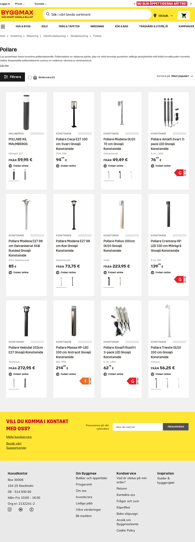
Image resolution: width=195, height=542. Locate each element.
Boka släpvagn (127, 514)
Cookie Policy (126, 530)
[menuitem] (3, 26)
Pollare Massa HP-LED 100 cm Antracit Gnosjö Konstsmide (73, 352)
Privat (18, 3)
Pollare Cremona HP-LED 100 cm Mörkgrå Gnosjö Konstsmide (166, 246)
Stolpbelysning (79, 35)
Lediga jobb (84, 503)
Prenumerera (176, 426)
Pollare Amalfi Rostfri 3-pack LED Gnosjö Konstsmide (120, 352)
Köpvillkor (123, 507)
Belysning (32, 35)
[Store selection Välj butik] (163, 16)
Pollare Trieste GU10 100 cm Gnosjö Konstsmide (166, 352)
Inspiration (165, 473)
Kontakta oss (126, 495)
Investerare (84, 497)
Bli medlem (84, 516)
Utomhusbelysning (54, 35)
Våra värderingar (88, 510)
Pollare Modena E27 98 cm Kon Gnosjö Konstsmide (73, 246)
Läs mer (4, 65)
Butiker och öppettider (91, 478)
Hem (2, 35)
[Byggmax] (17, 14)
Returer (122, 488)
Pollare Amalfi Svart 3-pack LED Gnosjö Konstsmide (168, 144)
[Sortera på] (174, 76)
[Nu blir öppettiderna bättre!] (163, 4)
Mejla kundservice (19, 437)
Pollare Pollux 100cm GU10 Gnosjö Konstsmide (119, 246)
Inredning (16, 35)
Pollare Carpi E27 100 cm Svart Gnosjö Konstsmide (72, 144)
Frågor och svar (128, 501)
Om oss (81, 491)
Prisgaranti (84, 484)
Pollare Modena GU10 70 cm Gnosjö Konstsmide (119, 144)
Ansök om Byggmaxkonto (127, 522)
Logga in (5, 3)
